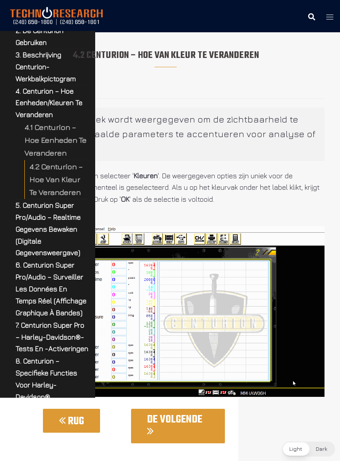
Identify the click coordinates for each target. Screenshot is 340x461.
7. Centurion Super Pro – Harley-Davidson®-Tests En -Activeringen (51, 337)
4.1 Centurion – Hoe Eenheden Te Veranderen (55, 140)
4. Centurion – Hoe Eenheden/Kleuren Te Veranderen (48, 103)
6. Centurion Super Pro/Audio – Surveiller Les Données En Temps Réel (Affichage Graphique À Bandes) (50, 289)
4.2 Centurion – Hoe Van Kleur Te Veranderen (56, 179)
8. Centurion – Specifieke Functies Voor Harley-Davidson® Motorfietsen (46, 385)
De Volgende (174, 424)
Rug (71, 421)
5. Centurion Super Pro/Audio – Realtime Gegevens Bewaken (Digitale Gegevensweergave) (48, 229)
